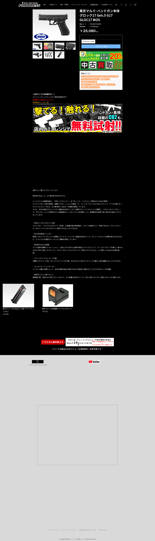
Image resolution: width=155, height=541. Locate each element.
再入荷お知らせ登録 (88, 41)
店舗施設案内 (94, 4)
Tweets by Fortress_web (38, 365)
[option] (54, 25)
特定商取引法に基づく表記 (87, 530)
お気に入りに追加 (101, 46)
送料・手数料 (64, 4)
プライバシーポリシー (70, 530)
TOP (44, 4)
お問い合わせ (103, 530)
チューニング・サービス (79, 4)
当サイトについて (54, 530)
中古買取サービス (106, 4)
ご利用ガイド (53, 4)
